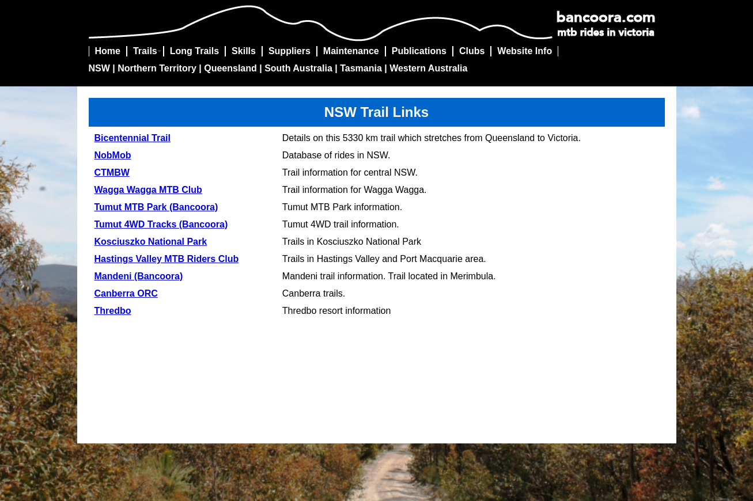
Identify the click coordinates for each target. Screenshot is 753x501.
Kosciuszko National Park (150, 241)
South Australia (298, 68)
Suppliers (289, 51)
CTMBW (112, 172)
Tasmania (361, 68)
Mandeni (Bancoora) (138, 276)
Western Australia (428, 68)
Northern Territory (157, 68)
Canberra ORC (126, 293)
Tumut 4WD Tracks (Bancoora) (161, 224)
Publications (419, 51)
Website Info (524, 51)
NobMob (112, 155)
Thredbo (112, 311)
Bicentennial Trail (132, 138)
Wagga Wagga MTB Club (148, 190)
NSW (99, 68)
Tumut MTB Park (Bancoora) (156, 207)
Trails (145, 51)
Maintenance (351, 51)
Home (107, 51)
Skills (244, 51)
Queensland (230, 68)
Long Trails (194, 51)
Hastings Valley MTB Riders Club (166, 259)
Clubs (472, 51)
